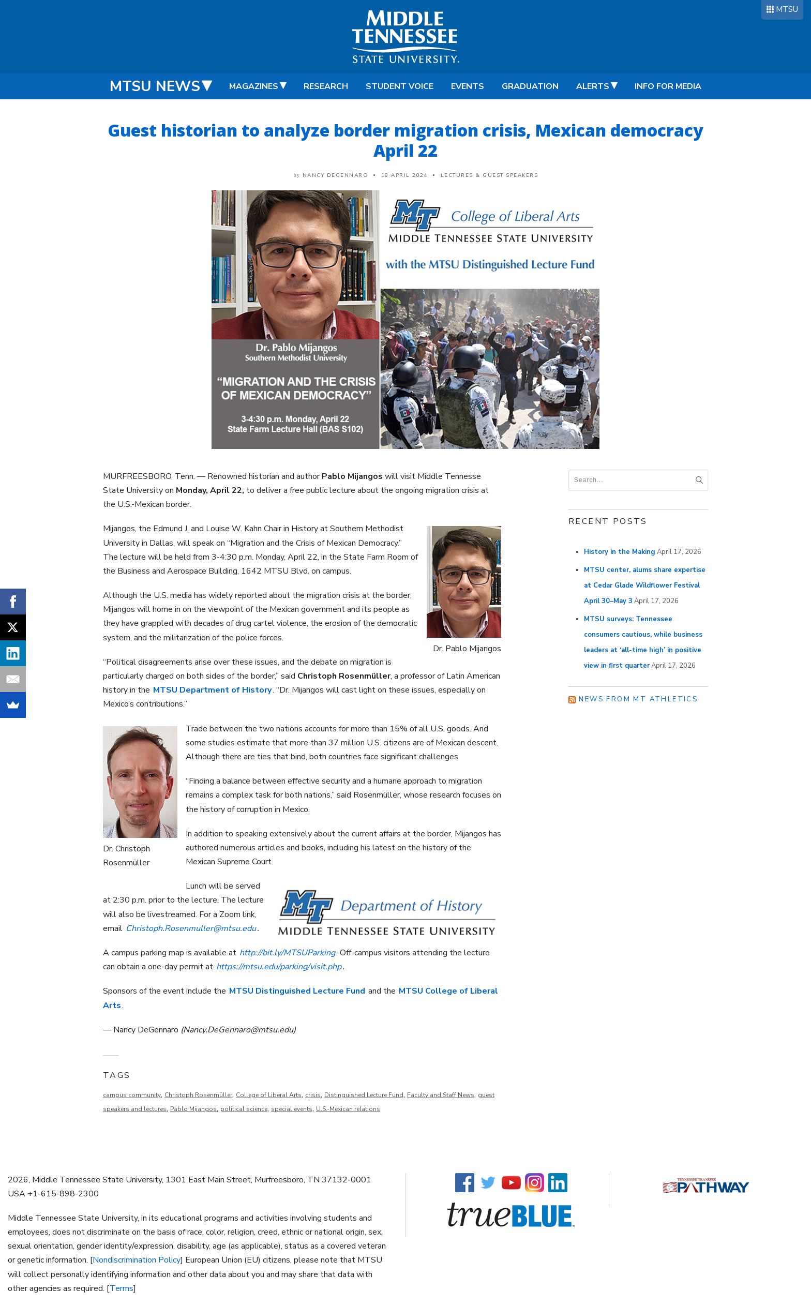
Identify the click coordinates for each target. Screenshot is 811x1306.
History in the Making (619, 552)
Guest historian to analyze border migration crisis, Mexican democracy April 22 (405, 140)
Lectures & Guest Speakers (489, 175)
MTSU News (155, 86)
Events (467, 86)
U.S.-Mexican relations (348, 1109)
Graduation (530, 86)
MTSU (787, 9)
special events (291, 1109)
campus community (132, 1095)
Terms (121, 1288)
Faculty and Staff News (440, 1095)
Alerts (592, 86)
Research (326, 86)
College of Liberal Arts (269, 1095)
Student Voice (399, 86)
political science (243, 1109)
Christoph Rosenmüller (198, 1095)
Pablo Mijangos (193, 1109)
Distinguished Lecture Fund (363, 1095)
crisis (313, 1095)
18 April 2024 (404, 175)
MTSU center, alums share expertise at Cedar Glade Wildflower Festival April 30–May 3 (644, 585)
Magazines (253, 86)
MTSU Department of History (212, 690)
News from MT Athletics (638, 699)
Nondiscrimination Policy (137, 1260)
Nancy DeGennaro (336, 175)
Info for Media (668, 86)
